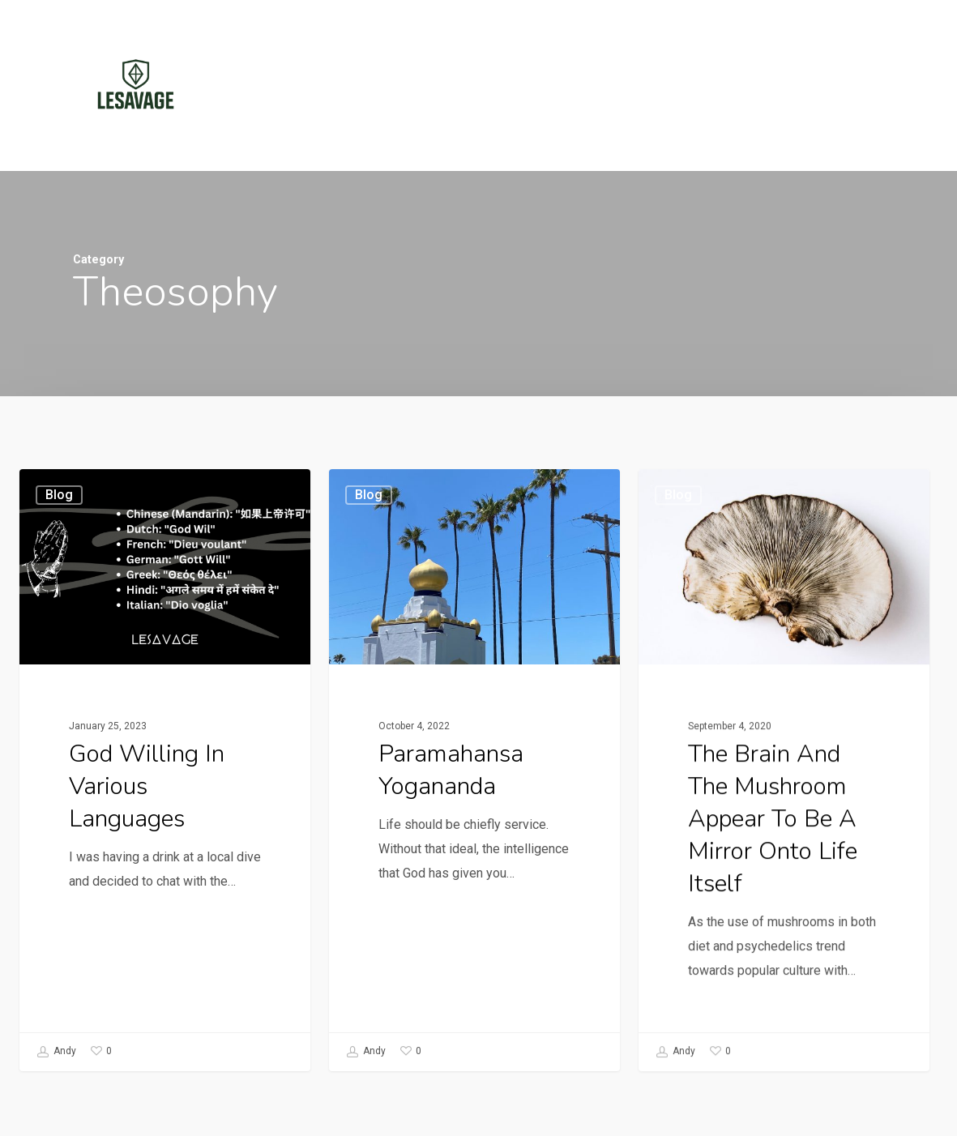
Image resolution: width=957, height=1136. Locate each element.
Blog (59, 494)
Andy (56, 1052)
